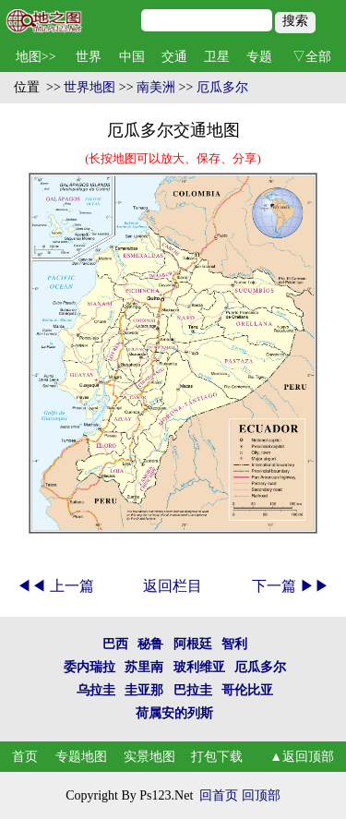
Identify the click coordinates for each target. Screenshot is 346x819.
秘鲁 (150, 644)
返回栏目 (172, 586)
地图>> (36, 57)
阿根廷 (192, 644)
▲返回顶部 (301, 757)
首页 (25, 757)
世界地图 (89, 87)
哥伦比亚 (247, 690)
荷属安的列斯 (174, 713)
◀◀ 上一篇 (55, 586)
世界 (88, 57)
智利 (234, 644)
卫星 (217, 57)
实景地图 (149, 757)
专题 (259, 57)
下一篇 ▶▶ (290, 586)
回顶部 (261, 795)
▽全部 (311, 57)
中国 (132, 57)
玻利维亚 (199, 667)
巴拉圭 (192, 690)
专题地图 (81, 757)
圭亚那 (144, 690)
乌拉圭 (96, 690)
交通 (174, 57)
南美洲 (156, 87)
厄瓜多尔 (222, 87)
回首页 (218, 795)
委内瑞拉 (89, 667)
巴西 (115, 644)
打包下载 (217, 757)
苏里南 (144, 667)
